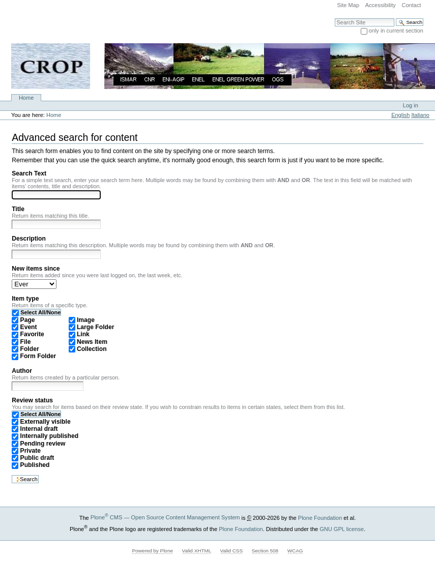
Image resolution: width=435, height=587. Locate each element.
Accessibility (380, 5)
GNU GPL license (342, 529)
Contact (411, 5)
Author (22, 370)
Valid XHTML (196, 550)
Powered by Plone (152, 550)
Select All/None (40, 312)
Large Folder (95, 327)
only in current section (396, 30)
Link (83, 334)
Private (30, 450)
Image (86, 320)
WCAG (295, 550)
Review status (32, 400)
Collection (92, 349)
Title (18, 209)
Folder (29, 349)
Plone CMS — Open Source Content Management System (165, 517)
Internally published (49, 435)
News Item (92, 341)
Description (29, 238)
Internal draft (39, 428)
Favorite (32, 334)
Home (26, 98)
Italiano (420, 115)
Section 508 (265, 550)
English (400, 115)
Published (35, 464)
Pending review (43, 443)
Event (28, 327)
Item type (25, 298)
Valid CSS (231, 550)
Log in (410, 105)
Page (27, 320)
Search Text (29, 173)
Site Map (348, 5)
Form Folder (38, 356)
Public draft (37, 457)
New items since (36, 268)
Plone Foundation (320, 517)
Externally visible (45, 421)
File (25, 341)
